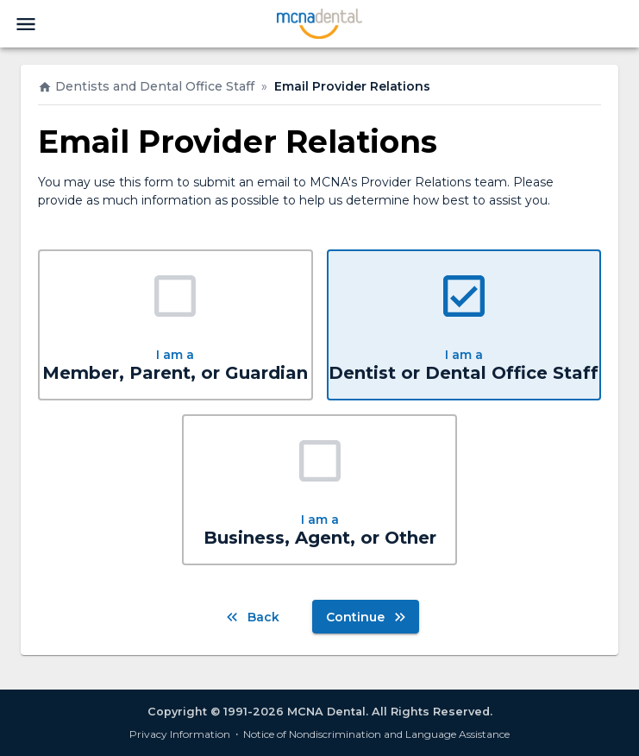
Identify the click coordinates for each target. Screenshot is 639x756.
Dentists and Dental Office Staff (146, 86)
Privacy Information (179, 734)
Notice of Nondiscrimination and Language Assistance (376, 734)
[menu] (26, 24)
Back (253, 616)
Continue (365, 616)
